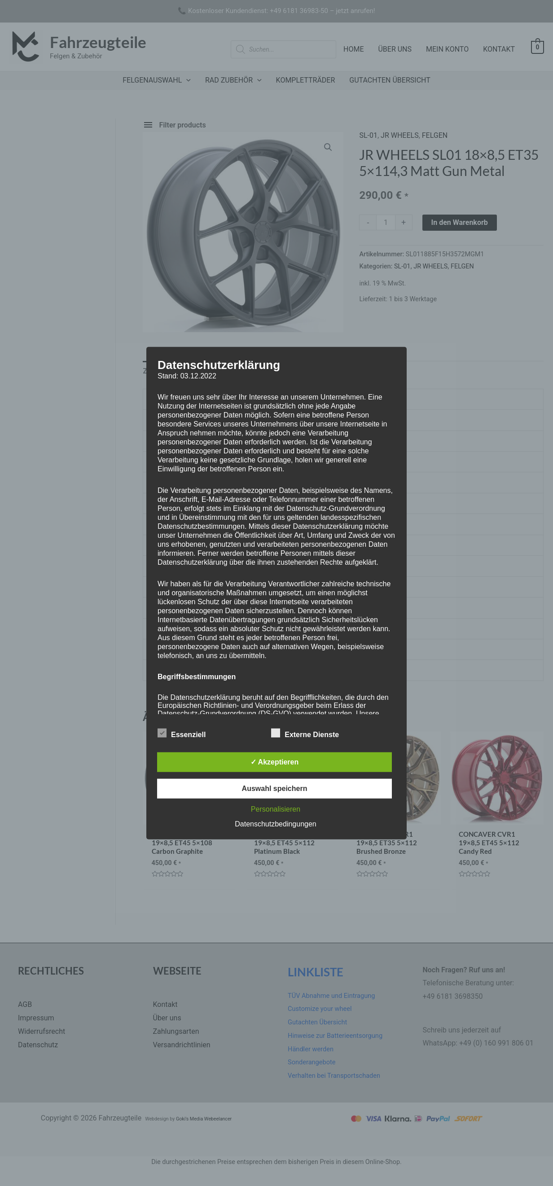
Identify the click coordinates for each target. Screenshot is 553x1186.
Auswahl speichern (274, 788)
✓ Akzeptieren (274, 761)
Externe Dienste (305, 732)
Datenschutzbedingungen (275, 823)
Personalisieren (275, 809)
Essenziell (182, 732)
